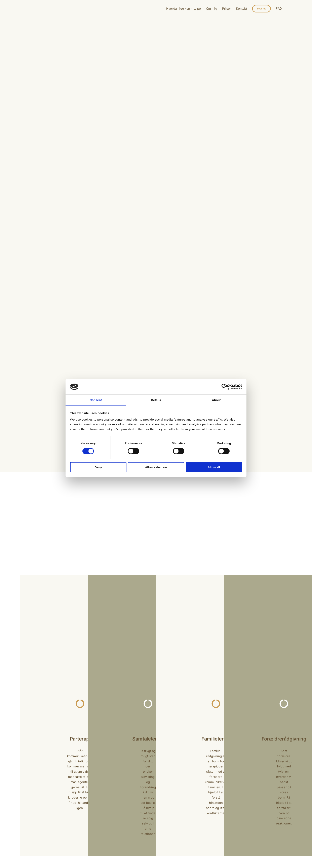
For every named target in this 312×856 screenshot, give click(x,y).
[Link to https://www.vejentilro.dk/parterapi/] (80, 704)
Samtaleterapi (148, 739)
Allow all (214, 467)
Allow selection (156, 467)
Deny (98, 467)
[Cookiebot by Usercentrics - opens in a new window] (224, 387)
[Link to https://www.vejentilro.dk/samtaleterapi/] (148, 704)
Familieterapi (215, 739)
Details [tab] (156, 400)
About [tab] (216, 400)
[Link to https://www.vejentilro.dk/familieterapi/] (216, 704)
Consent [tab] (96, 400)
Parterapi (80, 739)
